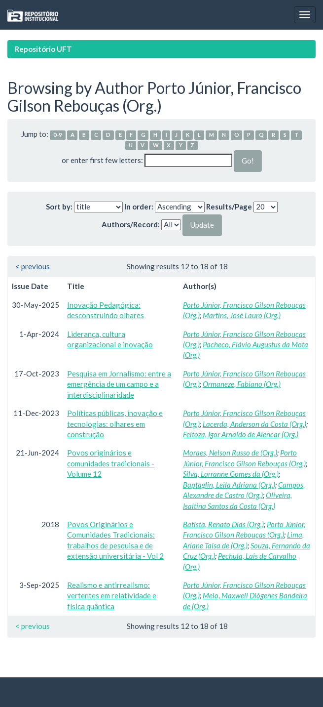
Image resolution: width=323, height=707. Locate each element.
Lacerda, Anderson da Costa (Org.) (254, 423)
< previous (32, 266)
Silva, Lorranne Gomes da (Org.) (231, 473)
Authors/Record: (131, 224)
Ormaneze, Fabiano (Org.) (242, 383)
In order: (138, 206)
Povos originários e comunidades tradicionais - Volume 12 (110, 463)
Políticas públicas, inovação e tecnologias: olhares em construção (115, 424)
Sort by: (59, 206)
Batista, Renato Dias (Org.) (223, 524)
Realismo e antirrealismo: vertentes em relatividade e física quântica (111, 596)
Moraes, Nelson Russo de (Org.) (230, 452)
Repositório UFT (43, 48)
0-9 (57, 134)
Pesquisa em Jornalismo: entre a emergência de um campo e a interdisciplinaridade (119, 384)
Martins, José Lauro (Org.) (242, 315)
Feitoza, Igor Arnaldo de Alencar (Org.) (240, 434)
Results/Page (229, 206)
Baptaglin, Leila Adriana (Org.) (229, 484)
